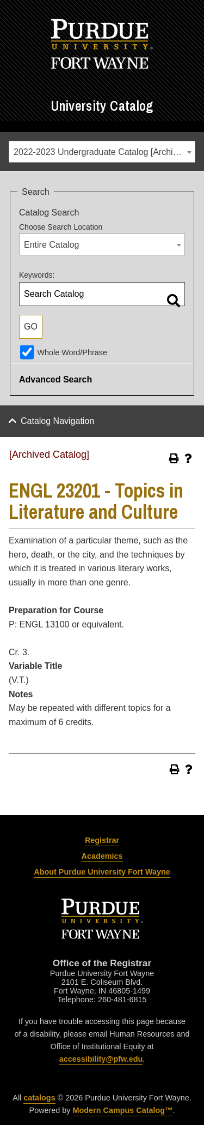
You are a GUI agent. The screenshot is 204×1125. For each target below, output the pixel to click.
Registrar (102, 840)
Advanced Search (55, 379)
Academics (102, 856)
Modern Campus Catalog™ (123, 1110)
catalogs (39, 1097)
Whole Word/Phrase (72, 352)
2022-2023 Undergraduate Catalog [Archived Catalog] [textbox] (104, 152)
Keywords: (36, 275)
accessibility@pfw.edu (101, 1059)
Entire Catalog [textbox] (51, 244)
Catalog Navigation (57, 421)
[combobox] (102, 152)
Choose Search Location (60, 227)
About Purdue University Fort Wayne (102, 871)
